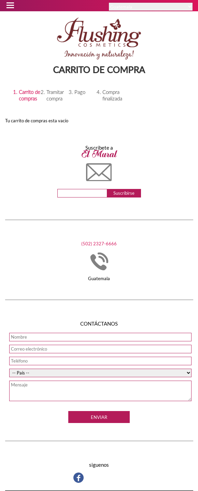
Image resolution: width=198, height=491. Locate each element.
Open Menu (10, 4)
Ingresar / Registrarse (139, 15)
